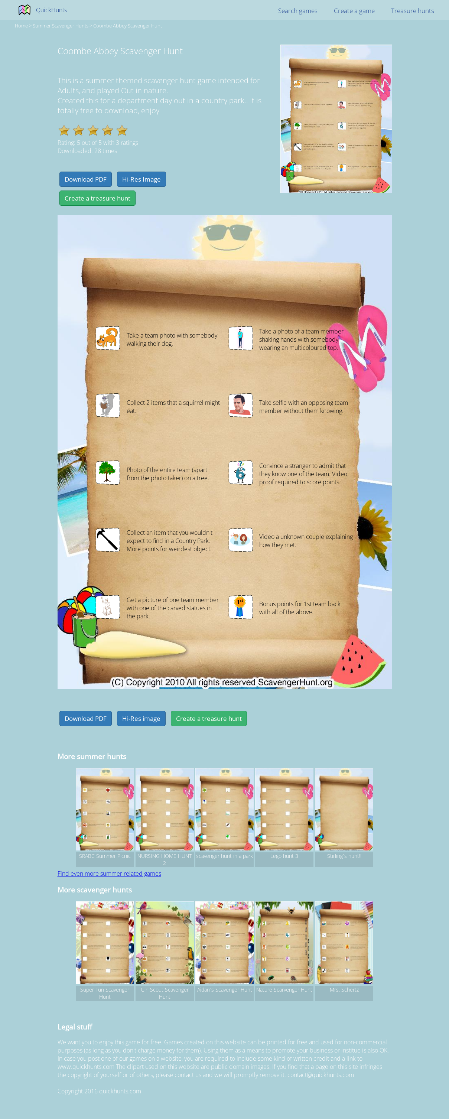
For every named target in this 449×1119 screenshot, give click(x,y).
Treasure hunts (412, 10)
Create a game (354, 10)
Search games (298, 10)
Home (21, 25)
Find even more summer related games (109, 873)
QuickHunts (51, 10)
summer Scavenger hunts (60, 25)
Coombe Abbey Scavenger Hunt (127, 25)
